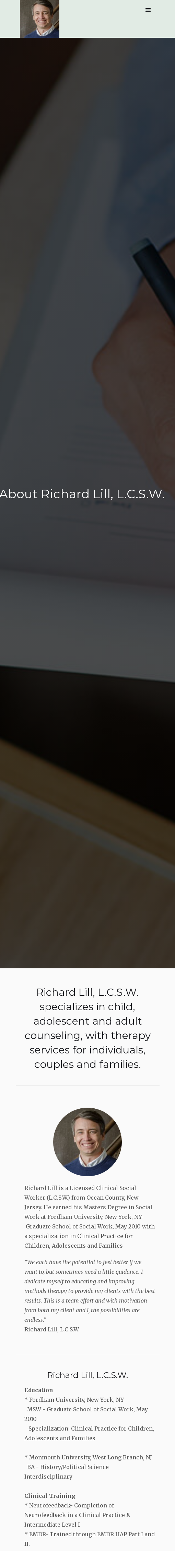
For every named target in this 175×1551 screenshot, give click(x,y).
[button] (148, 10)
